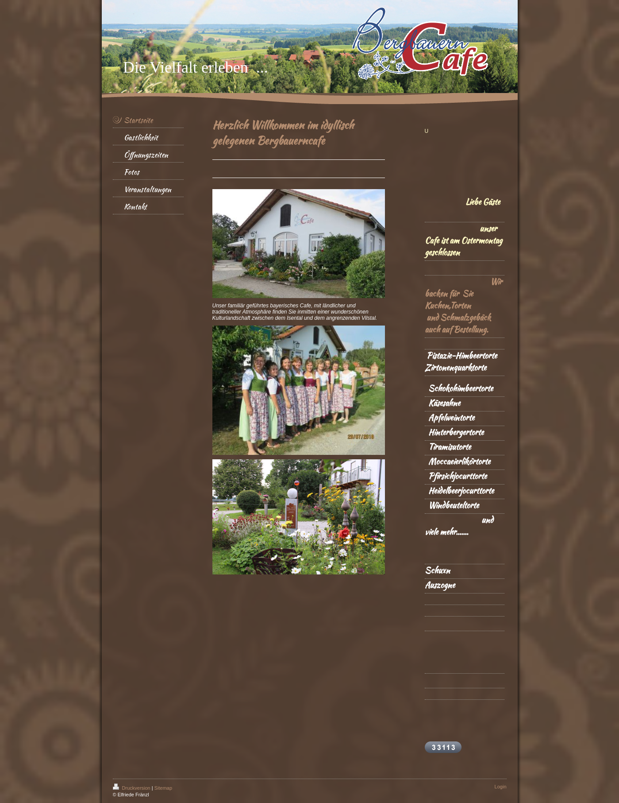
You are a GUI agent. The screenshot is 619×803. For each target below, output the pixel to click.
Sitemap (163, 788)
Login (501, 786)
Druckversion (132, 788)
